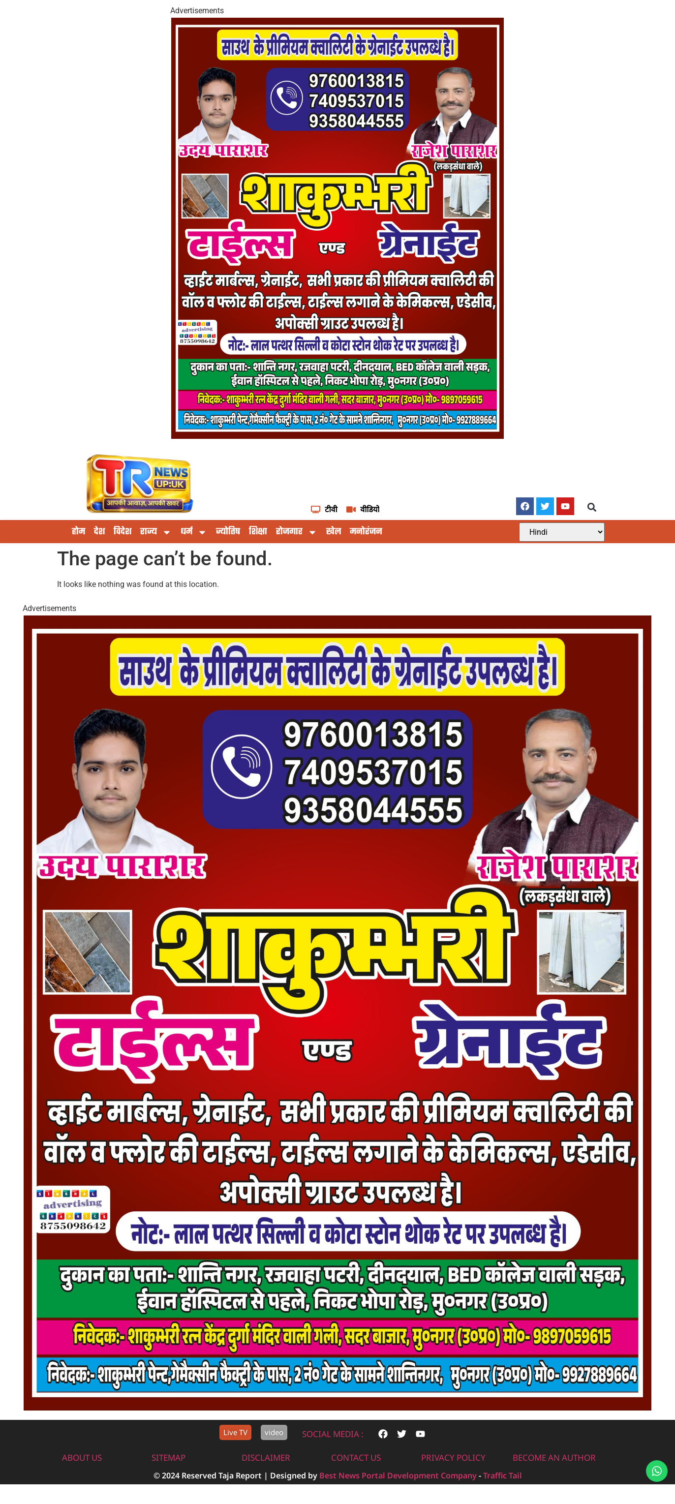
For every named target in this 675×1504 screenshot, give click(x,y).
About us (82, 1457)
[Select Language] (562, 532)
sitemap (168, 1457)
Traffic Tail (502, 1475)
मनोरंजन (366, 532)
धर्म (194, 532)
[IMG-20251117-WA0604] (337, 436)
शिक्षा (258, 532)
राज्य (156, 532)
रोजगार (296, 532)
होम (78, 532)
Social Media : (333, 1434)
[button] (592, 507)
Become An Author (554, 1457)
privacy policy (453, 1457)
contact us (356, 1457)
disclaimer (266, 1457)
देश (99, 532)
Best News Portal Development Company (398, 1475)
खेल (333, 532)
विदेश (122, 532)
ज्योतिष (228, 532)
